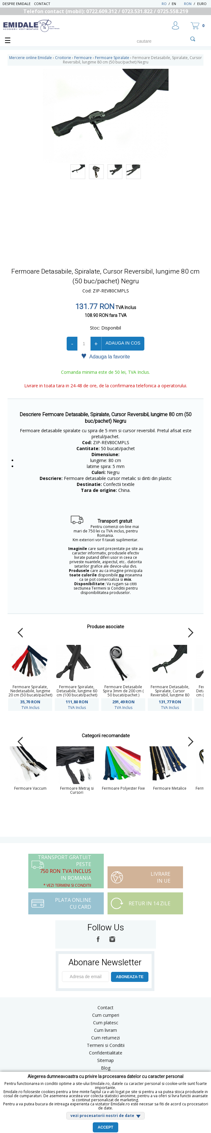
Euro (202, 3)
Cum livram (105, 1030)
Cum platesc (105, 1023)
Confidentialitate (105, 1053)
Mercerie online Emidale (30, 57)
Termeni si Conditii (106, 1045)
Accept (105, 1127)
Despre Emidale (17, 3)
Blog (105, 1068)
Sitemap (105, 1060)
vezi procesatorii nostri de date (102, 1115)
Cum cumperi (105, 1015)
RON (188, 3)
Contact (42, 3)
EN (177, 3)
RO (164, 3)
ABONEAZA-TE (129, 977)
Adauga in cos (123, 343)
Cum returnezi (105, 1038)
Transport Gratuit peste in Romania (64, 871)
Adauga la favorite (105, 356)
